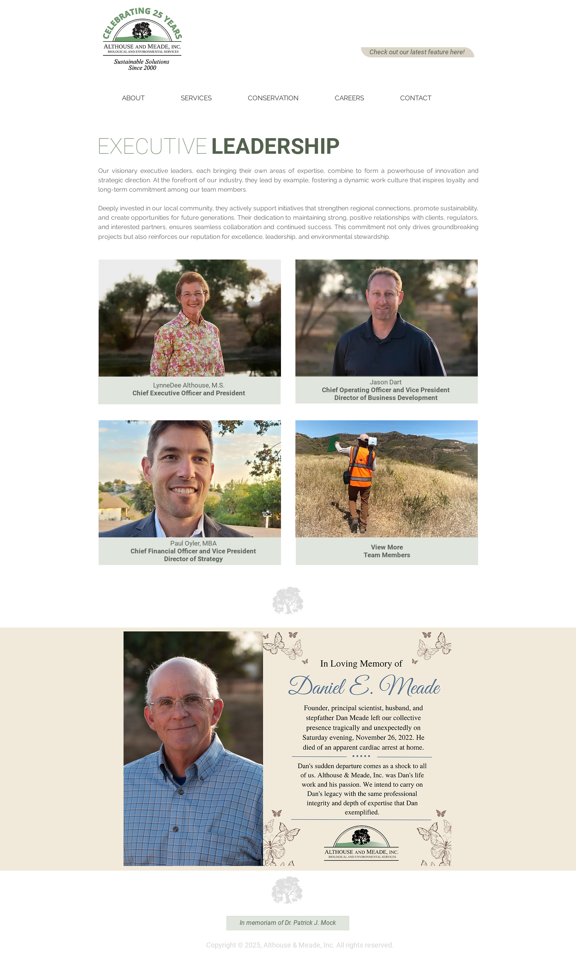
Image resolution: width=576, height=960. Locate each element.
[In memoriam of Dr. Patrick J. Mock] (287, 923)
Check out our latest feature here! (417, 52)
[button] (144, 94)
